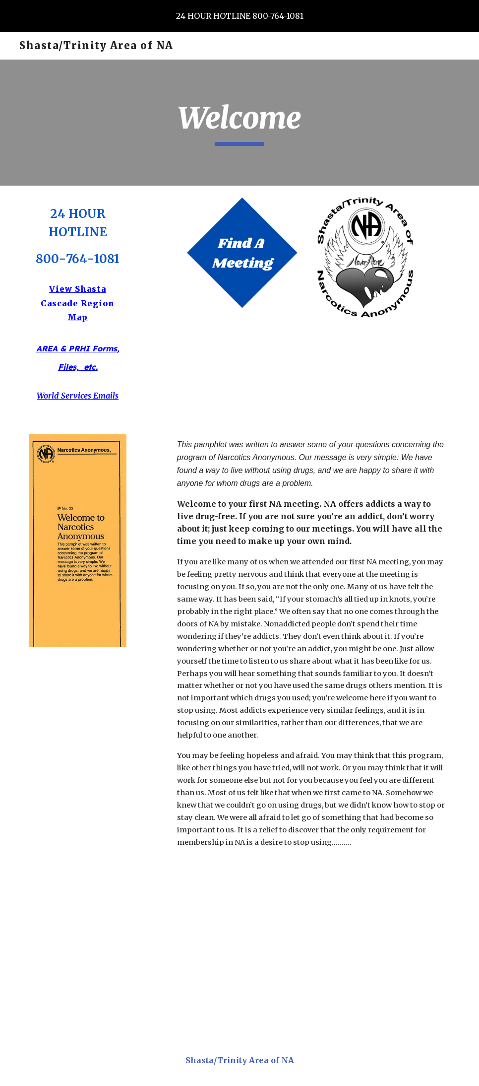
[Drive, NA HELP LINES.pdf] (239, 951)
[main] (239, 122)
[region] (239, 16)
